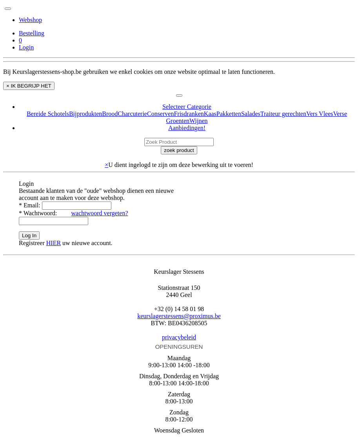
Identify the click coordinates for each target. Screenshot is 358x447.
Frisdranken (189, 113)
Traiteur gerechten (283, 113)
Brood (110, 113)
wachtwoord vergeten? (99, 213)
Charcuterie (132, 113)
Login (26, 47)
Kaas (210, 113)
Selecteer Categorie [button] (186, 106)
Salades (250, 113)
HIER (53, 243)
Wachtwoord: (39, 213)
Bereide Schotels (48, 113)
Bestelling (31, 33)
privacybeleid (179, 337)
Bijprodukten (85, 113)
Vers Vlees (319, 113)
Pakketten (228, 113)
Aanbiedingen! (186, 128)
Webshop (30, 19)
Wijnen (198, 120)
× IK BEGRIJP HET (28, 86)
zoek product (179, 150)
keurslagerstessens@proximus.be (178, 316)
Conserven (160, 113)
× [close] (106, 164)
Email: (30, 205)
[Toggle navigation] (8, 8)
